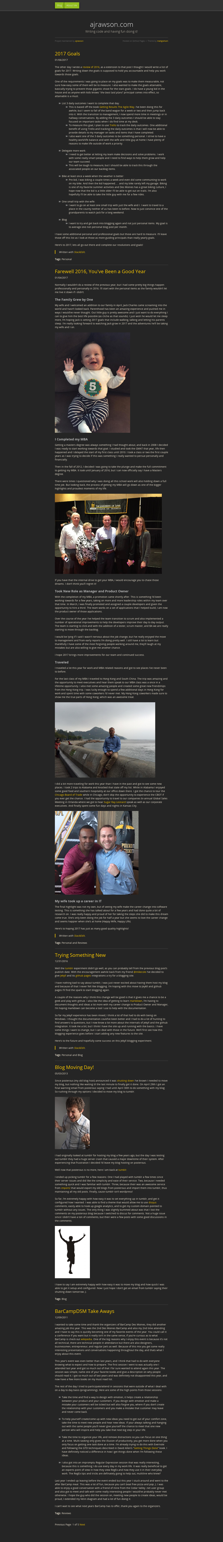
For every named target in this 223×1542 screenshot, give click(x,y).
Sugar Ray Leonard (115, 802)
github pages (83, 975)
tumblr (69, 968)
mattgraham (162, 41)
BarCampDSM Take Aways (84, 1311)
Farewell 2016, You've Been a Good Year (100, 271)
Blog (59, 5)
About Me (71, 5)
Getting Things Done (146, 1448)
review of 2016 (91, 67)
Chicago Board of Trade (68, 794)
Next (82, 1524)
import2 (65, 1188)
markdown (136, 1000)
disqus (152, 1202)
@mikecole (140, 972)
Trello (113, 125)
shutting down (125, 1080)
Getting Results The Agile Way (116, 107)
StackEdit (79, 252)
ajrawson (79, 41)
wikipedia (86, 1339)
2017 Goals (67, 53)
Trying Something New (80, 955)
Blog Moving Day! (74, 1067)
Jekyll (63, 975)
